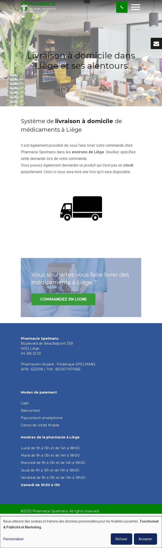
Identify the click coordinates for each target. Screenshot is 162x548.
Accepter (145, 539)
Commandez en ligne (63, 300)
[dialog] (81, 532)
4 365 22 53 (32, 353)
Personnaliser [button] (13, 539)
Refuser (121, 539)
